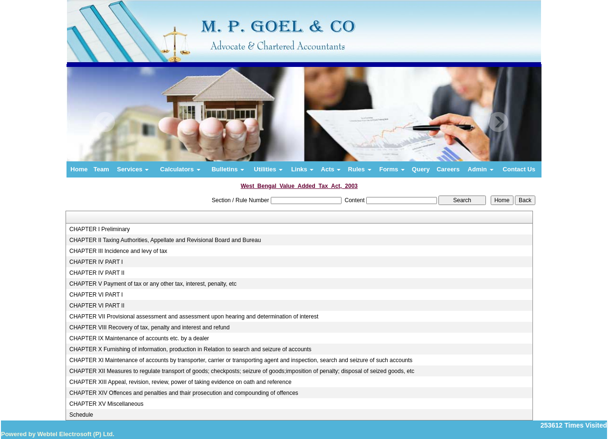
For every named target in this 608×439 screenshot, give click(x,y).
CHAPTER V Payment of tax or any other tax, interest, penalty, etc (153, 283)
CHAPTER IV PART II (96, 273)
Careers (448, 169)
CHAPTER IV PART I (96, 262)
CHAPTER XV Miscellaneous (106, 404)
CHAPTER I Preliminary (99, 229)
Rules (359, 169)
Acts (331, 169)
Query (421, 169)
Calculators (180, 169)
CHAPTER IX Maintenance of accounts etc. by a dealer (139, 338)
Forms (391, 169)
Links (302, 169)
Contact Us (519, 169)
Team (101, 169)
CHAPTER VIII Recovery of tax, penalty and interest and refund (149, 327)
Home (78, 169)
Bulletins (227, 169)
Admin (481, 169)
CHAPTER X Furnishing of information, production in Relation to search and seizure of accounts (190, 349)
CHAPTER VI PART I (96, 294)
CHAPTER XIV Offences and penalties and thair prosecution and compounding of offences (183, 393)
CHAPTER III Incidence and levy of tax (118, 251)
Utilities (268, 169)
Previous (105, 122)
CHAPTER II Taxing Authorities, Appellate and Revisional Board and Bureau (165, 240)
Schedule (81, 414)
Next (498, 122)
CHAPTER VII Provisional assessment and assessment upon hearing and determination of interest (193, 316)
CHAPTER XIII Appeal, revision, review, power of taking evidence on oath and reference (180, 382)
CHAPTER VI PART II (96, 305)
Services (133, 169)
